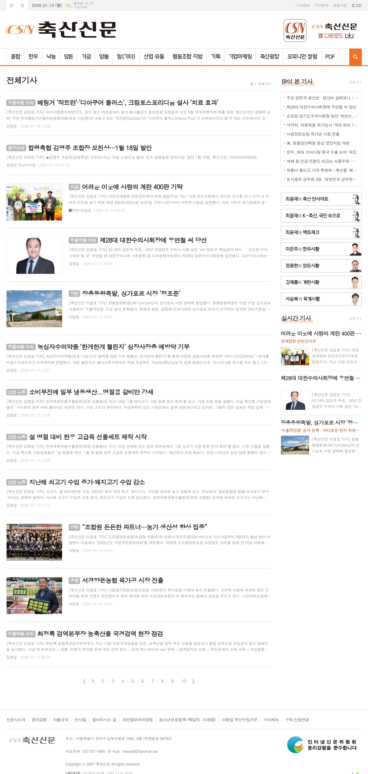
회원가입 (340, 5)
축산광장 (269, 57)
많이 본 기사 (296, 81)
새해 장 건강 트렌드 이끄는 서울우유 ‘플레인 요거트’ (322, 161)
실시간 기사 (296, 318)
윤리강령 (39, 720)
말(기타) (126, 57)
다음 (193, 681)
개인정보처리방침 (137, 720)
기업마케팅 (240, 57)
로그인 (356, 5)
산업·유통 (154, 57)
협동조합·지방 (187, 57)
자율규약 (60, 720)
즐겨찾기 (22, 5)
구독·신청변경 (297, 720)
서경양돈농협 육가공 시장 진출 (313, 134)
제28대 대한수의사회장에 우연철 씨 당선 (321, 107)
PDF (330, 57)
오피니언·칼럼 (302, 57)
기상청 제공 (80, 7)
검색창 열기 (355, 57)
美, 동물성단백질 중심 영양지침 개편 (318, 143)
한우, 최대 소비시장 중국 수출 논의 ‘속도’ (322, 152)
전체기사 (264, 83)
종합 (15, 57)
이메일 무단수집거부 (240, 720)
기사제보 (303, 5)
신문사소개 (15, 720)
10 (183, 681)
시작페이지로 (11, 5)
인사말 (80, 720)
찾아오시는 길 (104, 720)
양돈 (68, 57)
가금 (86, 57)
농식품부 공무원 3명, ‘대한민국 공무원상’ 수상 (322, 179)
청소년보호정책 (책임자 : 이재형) (187, 720)
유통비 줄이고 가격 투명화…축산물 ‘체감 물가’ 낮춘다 (322, 170)
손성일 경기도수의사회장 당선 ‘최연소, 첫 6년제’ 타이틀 (322, 116)
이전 (84, 681)
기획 (215, 57)
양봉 (104, 57)
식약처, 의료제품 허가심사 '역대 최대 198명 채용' (322, 125)
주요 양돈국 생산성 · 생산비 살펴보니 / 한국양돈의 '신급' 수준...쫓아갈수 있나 (322, 98)
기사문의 (321, 5)
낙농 (51, 57)
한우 (33, 57)
